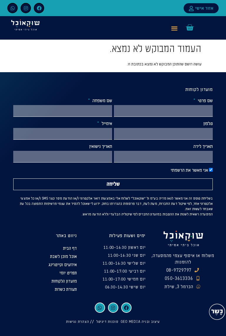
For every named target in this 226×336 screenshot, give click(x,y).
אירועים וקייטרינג (63, 264)
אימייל (106, 123)
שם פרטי (205, 101)
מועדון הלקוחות (64, 281)
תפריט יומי (68, 273)
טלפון (208, 123)
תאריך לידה (203, 146)
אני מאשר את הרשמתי (189, 170)
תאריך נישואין (100, 146)
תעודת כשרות (66, 289)
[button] (175, 28)
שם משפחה (101, 101)
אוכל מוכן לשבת (63, 256)
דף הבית (70, 248)
